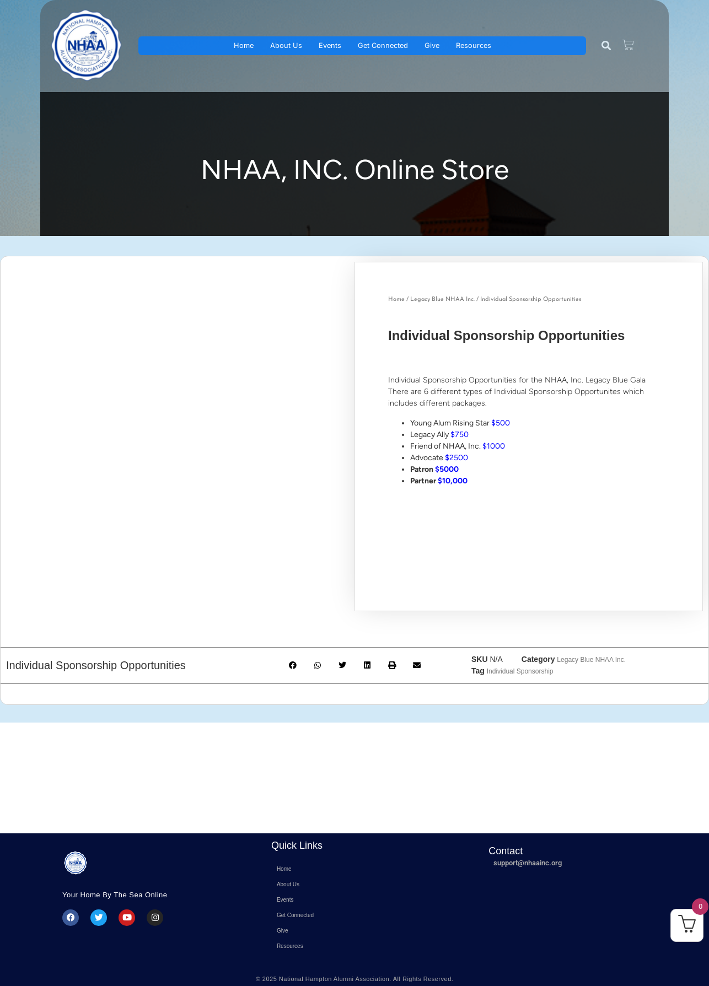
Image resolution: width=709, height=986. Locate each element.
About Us (286, 45)
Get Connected (383, 45)
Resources (473, 45)
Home (244, 45)
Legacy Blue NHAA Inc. (442, 300)
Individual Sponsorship (520, 671)
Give (432, 45)
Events (330, 45)
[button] (606, 46)
